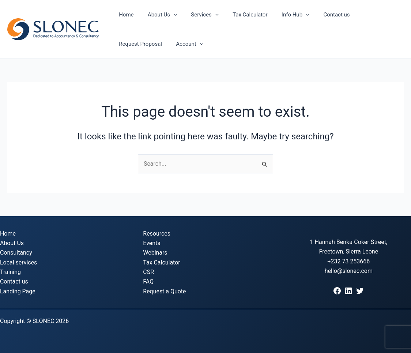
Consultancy (16, 252)
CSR (148, 271)
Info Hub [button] (281, 14)
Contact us (320, 14)
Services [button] (197, 14)
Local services (18, 262)
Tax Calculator (239, 14)
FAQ (148, 281)
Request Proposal (365, 14)
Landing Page (17, 291)
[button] (169, 14)
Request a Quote (164, 291)
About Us (12, 243)
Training (10, 271)
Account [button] (131, 44)
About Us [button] (157, 14)
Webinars (155, 252)
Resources (156, 233)
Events (151, 243)
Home (124, 14)
